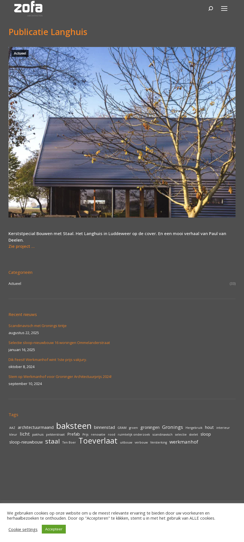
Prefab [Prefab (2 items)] (73, 434)
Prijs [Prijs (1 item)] (85, 434)
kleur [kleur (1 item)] (13, 434)
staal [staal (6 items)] (52, 441)
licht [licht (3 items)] (25, 434)
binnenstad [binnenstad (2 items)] (104, 427)
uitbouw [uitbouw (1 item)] (126, 442)
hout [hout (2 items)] (209, 427)
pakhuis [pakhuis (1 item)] (37, 434)
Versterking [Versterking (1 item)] (158, 442)
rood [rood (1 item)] (111, 434)
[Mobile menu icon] (224, 8)
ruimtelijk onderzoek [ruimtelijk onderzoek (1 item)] (134, 434)
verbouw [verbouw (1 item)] (141, 442)
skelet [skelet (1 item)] (193, 434)
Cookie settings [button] (23, 529)
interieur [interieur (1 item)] (223, 428)
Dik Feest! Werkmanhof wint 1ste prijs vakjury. (47, 359)
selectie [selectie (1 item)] (181, 434)
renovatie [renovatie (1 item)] (98, 434)
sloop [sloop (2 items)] (206, 434)
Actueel (20, 53)
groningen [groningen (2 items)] (150, 427)
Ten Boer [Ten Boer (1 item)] (69, 442)
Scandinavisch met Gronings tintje (37, 325)
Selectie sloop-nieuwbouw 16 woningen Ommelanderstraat (59, 342)
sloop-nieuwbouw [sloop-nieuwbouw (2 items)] (26, 442)
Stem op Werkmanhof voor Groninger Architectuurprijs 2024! (60, 376)
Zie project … (21, 246)
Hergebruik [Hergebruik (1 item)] (194, 428)
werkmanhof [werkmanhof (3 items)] (183, 442)
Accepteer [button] (53, 529)
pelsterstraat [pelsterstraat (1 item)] (55, 434)
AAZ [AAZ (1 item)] (12, 428)
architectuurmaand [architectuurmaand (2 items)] (36, 427)
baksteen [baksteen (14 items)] (73, 426)
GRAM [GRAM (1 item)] (122, 428)
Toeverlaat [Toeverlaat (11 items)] (98, 441)
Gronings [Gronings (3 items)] (172, 427)
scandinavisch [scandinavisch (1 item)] (162, 434)
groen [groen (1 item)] (133, 428)
